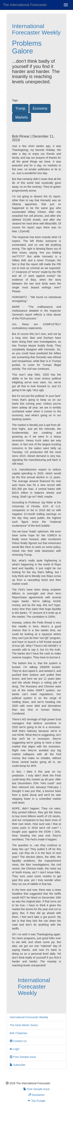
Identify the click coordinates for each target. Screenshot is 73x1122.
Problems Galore (27, 47)
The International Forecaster (25, 5)
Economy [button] (40, 108)
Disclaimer (36, 1094)
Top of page (36, 1100)
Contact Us (18, 1041)
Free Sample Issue (23, 1056)
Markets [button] (21, 117)
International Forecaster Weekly (36, 29)
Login (14, 1049)
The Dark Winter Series (24, 1025)
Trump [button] (20, 108)
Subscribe (17, 1064)
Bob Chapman (18, 1033)
